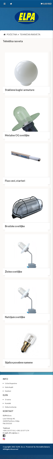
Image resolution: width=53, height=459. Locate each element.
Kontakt (8, 403)
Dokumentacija (10, 407)
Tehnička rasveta (13, 41)
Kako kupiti (9, 387)
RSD (46, 3)
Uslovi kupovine (11, 383)
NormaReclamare (43, 447)
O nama (8, 399)
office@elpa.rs (13, 433)
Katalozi (8, 391)
